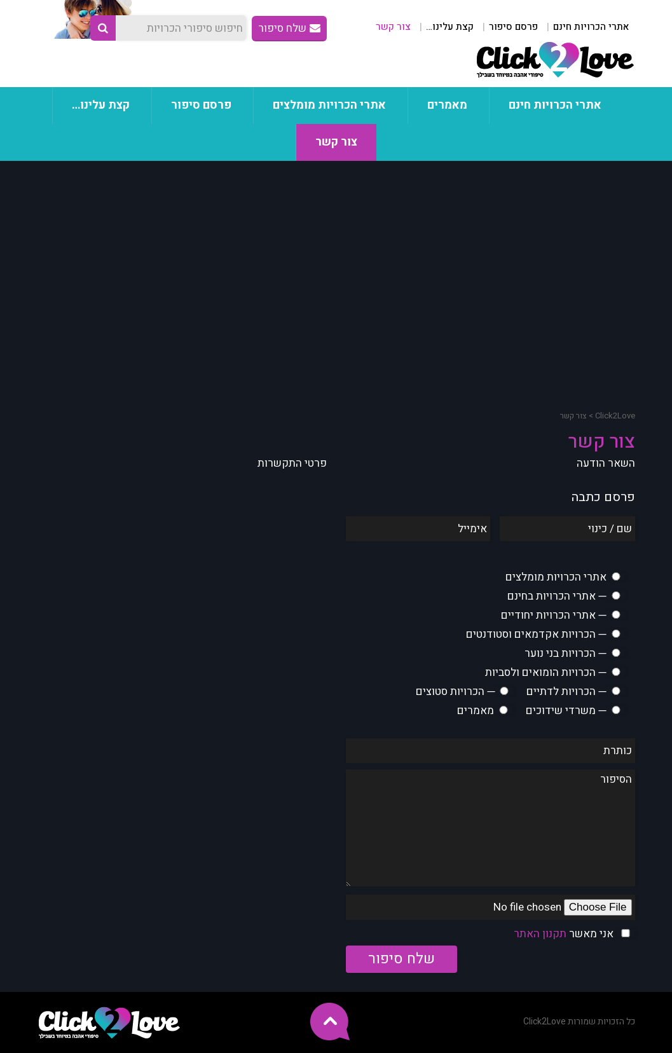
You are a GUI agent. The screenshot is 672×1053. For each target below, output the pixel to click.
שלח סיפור (289, 28)
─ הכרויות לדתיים (566, 691)
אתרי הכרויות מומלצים (329, 105)
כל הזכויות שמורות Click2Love (579, 1021)
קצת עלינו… (450, 27)
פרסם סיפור (513, 27)
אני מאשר (564, 933)
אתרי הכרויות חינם (591, 27)
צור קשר (393, 27)
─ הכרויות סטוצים (455, 691)
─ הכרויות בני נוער (565, 653)
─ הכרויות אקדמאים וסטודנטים (536, 634)
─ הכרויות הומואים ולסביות (545, 672)
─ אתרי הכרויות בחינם (556, 596)
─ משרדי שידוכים (566, 710)
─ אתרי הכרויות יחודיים (553, 615)
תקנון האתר (540, 934)
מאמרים (447, 105)
